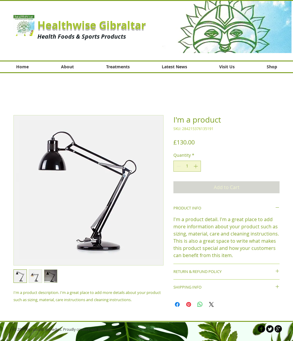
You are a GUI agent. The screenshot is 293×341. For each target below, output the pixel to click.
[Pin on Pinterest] (188, 304)
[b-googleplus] (278, 329)
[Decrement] (178, 166)
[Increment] (196, 166)
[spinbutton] (187, 166)
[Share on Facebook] (177, 304)
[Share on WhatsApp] (200, 304)
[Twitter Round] (270, 329)
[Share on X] (211, 304)
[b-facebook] (261, 329)
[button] (224, 27)
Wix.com (105, 329)
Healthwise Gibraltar (91, 25)
